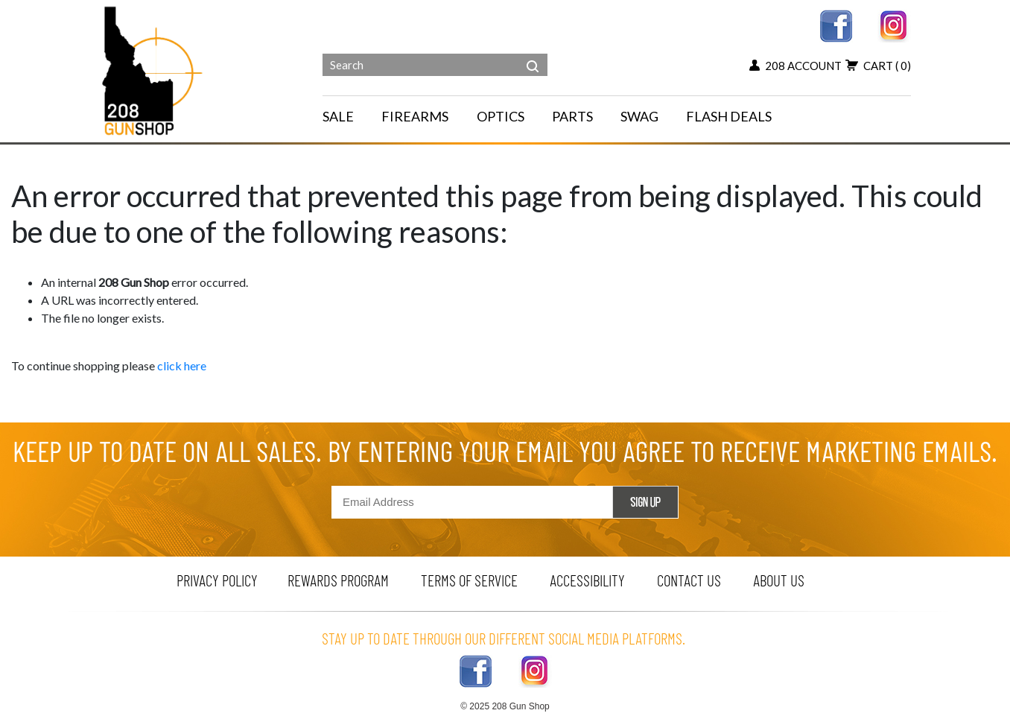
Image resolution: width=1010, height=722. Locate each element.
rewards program (338, 580)
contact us (689, 580)
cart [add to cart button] (878, 65)
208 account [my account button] (795, 65)
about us (778, 580)
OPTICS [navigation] (500, 116)
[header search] (532, 55)
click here (181, 365)
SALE (338, 116)
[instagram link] (894, 24)
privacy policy (217, 580)
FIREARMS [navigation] (414, 116)
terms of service (469, 580)
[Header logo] (154, 70)
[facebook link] (836, 24)
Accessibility (587, 580)
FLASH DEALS (729, 116)
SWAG (639, 116)
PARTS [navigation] (572, 116)
